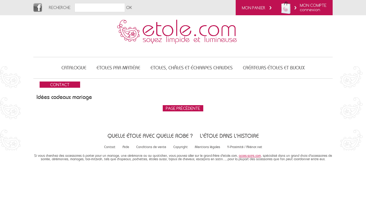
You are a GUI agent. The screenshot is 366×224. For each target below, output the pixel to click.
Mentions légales (207, 147)
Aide (126, 147)
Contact (109, 147)
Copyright (180, 147)
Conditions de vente (151, 147)
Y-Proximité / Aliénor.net (244, 147)
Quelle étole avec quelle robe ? (150, 136)
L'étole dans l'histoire (229, 136)
